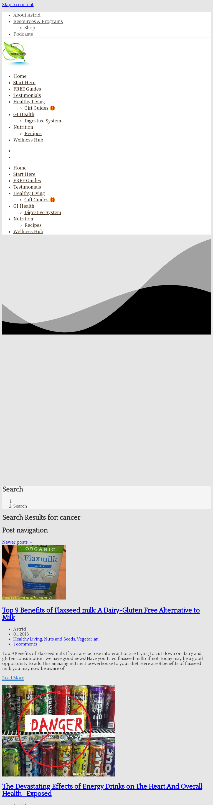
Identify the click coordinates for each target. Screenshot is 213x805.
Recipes (33, 133)
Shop (29, 27)
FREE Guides (27, 89)
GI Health (23, 114)
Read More (13, 677)
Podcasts (23, 34)
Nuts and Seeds (59, 639)
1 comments (25, 644)
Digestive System (42, 120)
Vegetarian (87, 639)
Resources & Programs (38, 21)
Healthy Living (29, 101)
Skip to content (18, 4)
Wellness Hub (28, 140)
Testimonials (27, 95)
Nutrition (23, 127)
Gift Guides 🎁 (39, 108)
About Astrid (26, 15)
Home (20, 76)
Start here (24, 82)
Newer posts (17, 542)
